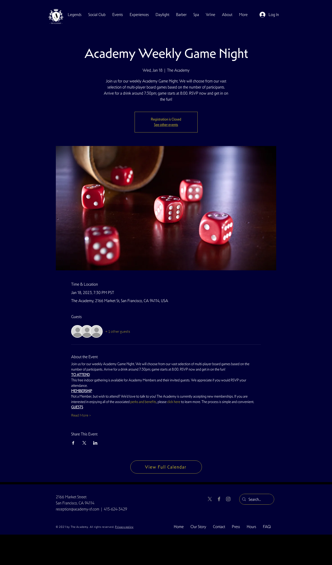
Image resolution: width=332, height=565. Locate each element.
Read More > (81, 415)
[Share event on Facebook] (73, 443)
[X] (210, 499)
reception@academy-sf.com (77, 509)
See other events (166, 124)
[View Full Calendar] (166, 467)
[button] (97, 14)
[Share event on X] (84, 443)
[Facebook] (219, 499)
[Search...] (256, 499)
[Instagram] (228, 499)
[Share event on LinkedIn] (95, 443)
